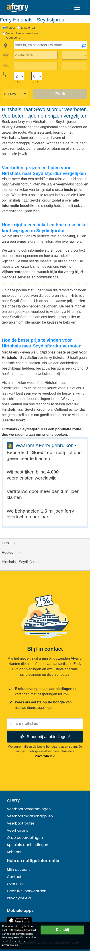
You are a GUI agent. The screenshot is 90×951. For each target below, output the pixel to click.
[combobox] (50, 45)
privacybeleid (10, 945)
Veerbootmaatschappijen (30, 816)
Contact (14, 876)
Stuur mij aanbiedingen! (44, 736)
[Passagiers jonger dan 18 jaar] (36, 76)
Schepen (14, 851)
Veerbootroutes (21, 823)
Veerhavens (17, 830)
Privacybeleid (45, 756)
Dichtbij (62, 930)
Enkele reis (28, 27)
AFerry (13, 800)
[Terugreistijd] (74, 66)
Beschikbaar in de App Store (19, 920)
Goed (38, 452)
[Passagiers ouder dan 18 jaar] (19, 76)
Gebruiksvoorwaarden (26, 891)
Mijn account (18, 869)
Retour (10, 27)
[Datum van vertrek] (36, 55)
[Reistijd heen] (74, 55)
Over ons (15, 883)
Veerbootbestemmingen (29, 809)
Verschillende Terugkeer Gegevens (22, 35)
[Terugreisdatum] (36, 66)
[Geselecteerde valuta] (15, 94)
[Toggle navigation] (77, 7)
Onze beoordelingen (25, 837)
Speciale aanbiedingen (27, 844)
